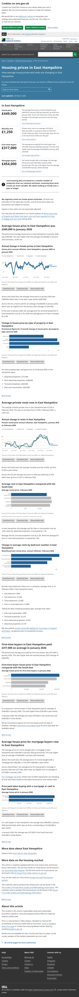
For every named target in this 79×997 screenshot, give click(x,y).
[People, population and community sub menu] (58, 46)
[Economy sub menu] (32, 46)
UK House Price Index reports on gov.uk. (30, 873)
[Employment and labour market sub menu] (45, 46)
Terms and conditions (10, 968)
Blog (75, 41)
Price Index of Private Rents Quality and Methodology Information (28, 887)
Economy (10, 61)
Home (5, 45)
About (71, 41)
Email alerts (52, 978)
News (26, 968)
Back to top (6, 395)
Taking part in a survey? (70, 46)
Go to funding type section (31, 171)
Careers (27, 961)
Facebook (51, 964)
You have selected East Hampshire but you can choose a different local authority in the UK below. (38, 83)
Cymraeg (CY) (73, 39)
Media (65, 41)
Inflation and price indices (23, 61)
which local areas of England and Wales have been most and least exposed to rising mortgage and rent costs (29, 216)
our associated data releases (13, 870)
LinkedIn (50, 968)
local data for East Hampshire (24, 853)
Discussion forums (54, 975)
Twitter (50, 957)
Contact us (28, 964)
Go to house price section (31, 123)
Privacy (4, 964)
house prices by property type (28, 725)
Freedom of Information (34, 971)
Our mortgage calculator (11, 777)
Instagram (51, 961)
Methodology (58, 41)
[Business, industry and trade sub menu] (19, 46)
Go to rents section (29, 139)
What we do (29, 957)
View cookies (53, 27)
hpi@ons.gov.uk (15, 929)
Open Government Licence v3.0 (42, 990)
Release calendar (46, 41)
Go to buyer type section (31, 155)
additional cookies (25, 16)
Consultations (52, 971)
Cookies (5, 961)
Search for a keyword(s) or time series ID (18, 54)
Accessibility (6, 957)
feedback (28, 34)
